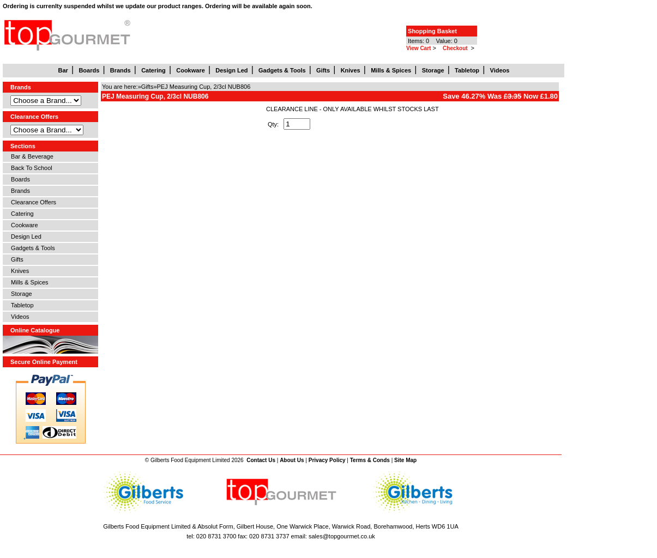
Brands (19, 190)
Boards (19, 179)
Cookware (23, 225)
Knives (18, 271)
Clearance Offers (32, 202)
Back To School (30, 168)
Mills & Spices (28, 282)
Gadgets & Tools (31, 248)
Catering (21, 213)
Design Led (24, 236)
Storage (20, 293)
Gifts (15, 259)
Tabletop (21, 305)
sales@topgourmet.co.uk (342, 536)
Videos (18, 316)
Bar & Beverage (30, 156)
